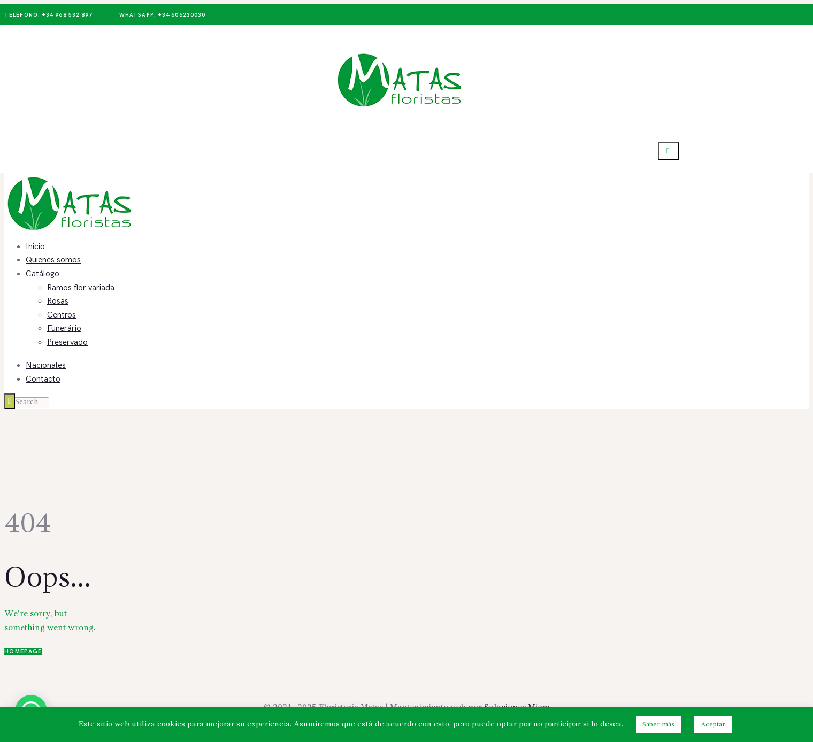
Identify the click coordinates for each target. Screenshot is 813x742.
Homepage (23, 651)
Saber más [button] (658, 724)
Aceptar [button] (713, 724)
